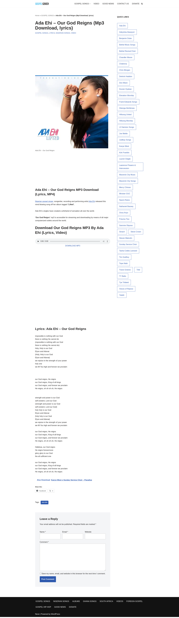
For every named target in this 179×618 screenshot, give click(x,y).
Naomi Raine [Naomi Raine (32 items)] (124, 201)
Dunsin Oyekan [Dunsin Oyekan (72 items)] (125, 89)
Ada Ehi (92, 201)
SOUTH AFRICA (106, 602)
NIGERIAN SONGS (63, 33)
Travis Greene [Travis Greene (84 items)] (125, 271)
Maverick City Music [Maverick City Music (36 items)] (127, 175)
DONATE (135, 4)
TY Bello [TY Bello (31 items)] (122, 277)
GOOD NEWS (108, 4)
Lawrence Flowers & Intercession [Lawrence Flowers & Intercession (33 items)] (127, 167)
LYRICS (52, 33)
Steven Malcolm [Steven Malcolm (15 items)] (125, 239)
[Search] (142, 4)
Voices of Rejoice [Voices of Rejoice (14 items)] (126, 290)
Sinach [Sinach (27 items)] (122, 233)
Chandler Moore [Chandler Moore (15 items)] (125, 58)
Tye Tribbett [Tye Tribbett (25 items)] (124, 284)
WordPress (55, 615)
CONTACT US (123, 4)
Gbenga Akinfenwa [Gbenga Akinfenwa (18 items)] (126, 108)
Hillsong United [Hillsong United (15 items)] (125, 115)
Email (65, 533)
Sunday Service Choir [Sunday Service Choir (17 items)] (128, 245)
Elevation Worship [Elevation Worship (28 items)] (126, 96)
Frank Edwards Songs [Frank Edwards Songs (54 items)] (128, 102)
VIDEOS (120, 602)
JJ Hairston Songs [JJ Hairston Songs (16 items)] (126, 128)
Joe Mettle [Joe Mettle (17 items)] (123, 134)
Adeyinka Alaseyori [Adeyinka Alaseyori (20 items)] (127, 32)
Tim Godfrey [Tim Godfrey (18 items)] (124, 258)
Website (88, 533)
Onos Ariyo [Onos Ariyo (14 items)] (123, 213)
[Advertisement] (72, 53)
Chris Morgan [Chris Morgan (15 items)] (124, 70)
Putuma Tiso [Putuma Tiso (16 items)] (124, 220)
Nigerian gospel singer (44, 201)
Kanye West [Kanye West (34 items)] (124, 147)
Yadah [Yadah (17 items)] (121, 296)
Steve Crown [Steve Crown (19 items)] (136, 233)
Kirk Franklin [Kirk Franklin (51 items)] (124, 153)
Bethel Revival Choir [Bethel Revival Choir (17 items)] (127, 51)
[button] (89, 3)
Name (43, 533)
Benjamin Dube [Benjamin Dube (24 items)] (125, 38)
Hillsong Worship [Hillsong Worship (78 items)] (126, 121)
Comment (44, 543)
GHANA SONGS (90, 602)
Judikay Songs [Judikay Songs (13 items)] (125, 140)
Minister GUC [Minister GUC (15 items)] (124, 194)
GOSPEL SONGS (47, 15)
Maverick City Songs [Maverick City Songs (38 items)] (127, 182)
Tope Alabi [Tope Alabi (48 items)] (123, 264)
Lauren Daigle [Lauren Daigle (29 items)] (125, 159)
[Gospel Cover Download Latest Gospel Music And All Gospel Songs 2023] (42, 3)
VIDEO (96, 4)
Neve (37, 615)
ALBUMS (76, 602)
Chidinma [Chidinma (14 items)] (123, 64)
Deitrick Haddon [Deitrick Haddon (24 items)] (125, 77)
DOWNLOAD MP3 (72, 246)
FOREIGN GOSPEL (135, 602)
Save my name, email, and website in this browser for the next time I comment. (73, 575)
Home (37, 15)
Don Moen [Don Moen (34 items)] (123, 83)
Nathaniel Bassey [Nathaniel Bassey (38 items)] (126, 207)
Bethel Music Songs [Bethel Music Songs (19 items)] (127, 45)
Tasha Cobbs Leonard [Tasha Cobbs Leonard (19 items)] (128, 252)
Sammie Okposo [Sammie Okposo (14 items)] (126, 226)
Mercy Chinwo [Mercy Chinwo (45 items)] (125, 188)
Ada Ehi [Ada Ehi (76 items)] (122, 26)
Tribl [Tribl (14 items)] (138, 271)
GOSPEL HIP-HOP (43, 608)
